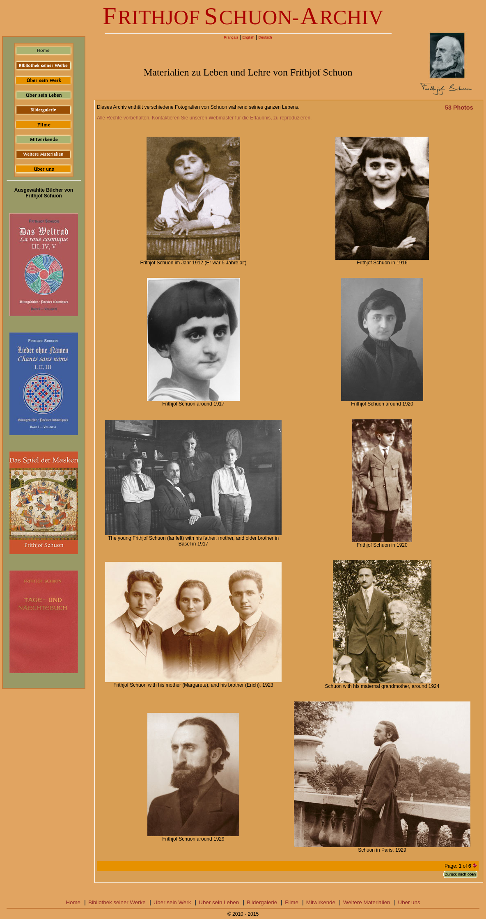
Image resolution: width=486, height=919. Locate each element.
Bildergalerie (262, 902)
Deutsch (265, 37)
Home (73, 902)
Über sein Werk (172, 902)
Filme (291, 902)
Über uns (409, 902)
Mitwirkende (320, 902)
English (248, 37)
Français (231, 37)
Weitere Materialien (366, 902)
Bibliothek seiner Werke (117, 902)
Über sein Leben (219, 902)
